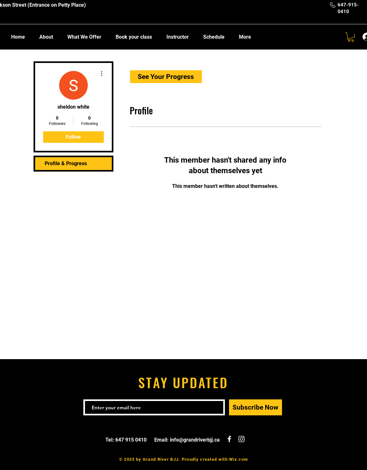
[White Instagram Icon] (241, 439)
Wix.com (238, 459)
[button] (350, 37)
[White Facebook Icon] (229, 439)
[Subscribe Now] (255, 407)
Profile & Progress (66, 163)
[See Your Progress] (166, 76)
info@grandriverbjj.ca (195, 440)
